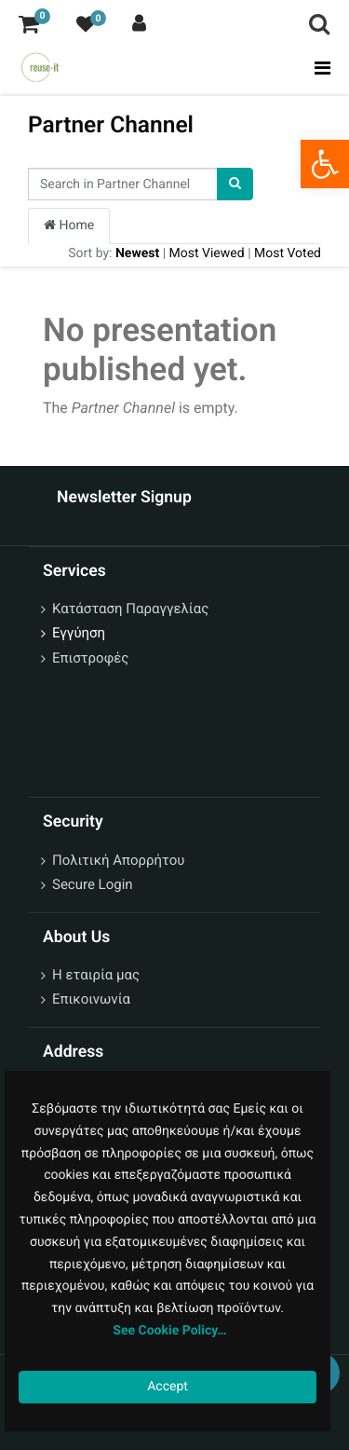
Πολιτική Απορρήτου (118, 860)
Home (69, 225)
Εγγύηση (78, 632)
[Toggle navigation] (316, 68)
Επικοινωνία (91, 999)
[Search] (235, 184)
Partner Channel (111, 124)
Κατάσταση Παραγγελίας (130, 608)
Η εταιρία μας (96, 974)
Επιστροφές (90, 658)
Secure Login (92, 884)
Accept (167, 1386)
